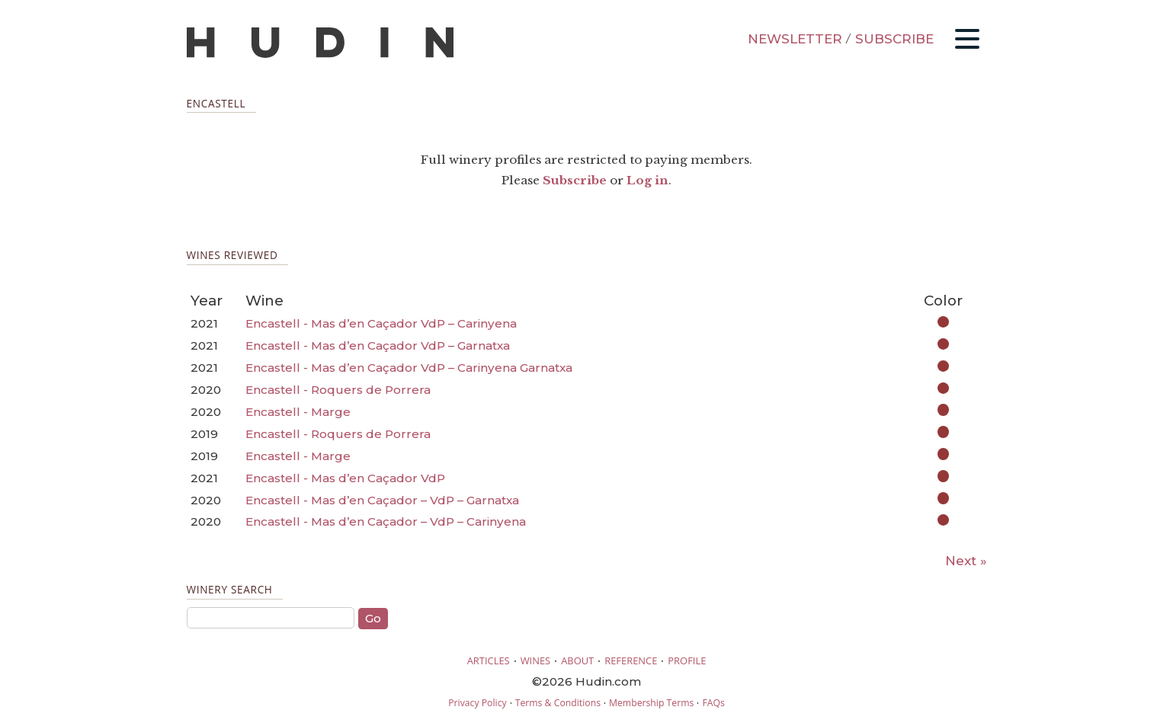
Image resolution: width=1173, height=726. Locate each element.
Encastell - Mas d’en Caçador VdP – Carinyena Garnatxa (408, 367)
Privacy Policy (477, 702)
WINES (536, 660)
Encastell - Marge (298, 412)
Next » (966, 560)
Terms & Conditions (558, 702)
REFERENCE (630, 660)
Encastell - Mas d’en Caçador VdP (345, 478)
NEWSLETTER (795, 38)
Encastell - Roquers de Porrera (338, 389)
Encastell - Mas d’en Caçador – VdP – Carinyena (385, 521)
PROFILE (687, 660)
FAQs (713, 702)
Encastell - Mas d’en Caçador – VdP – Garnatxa (382, 500)
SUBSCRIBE (894, 38)
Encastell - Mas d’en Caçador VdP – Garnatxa (377, 345)
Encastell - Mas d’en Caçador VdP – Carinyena (381, 323)
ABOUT (577, 660)
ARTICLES (488, 660)
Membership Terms (651, 702)
